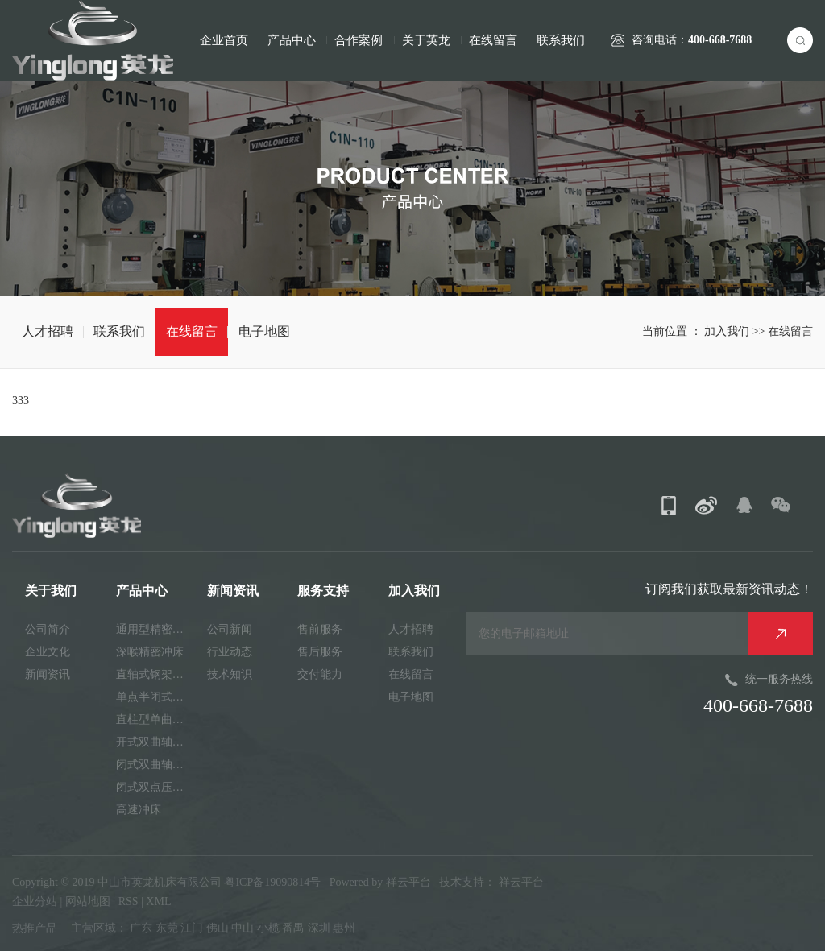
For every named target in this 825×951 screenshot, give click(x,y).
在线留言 (493, 40)
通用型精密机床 (155, 629)
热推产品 (34, 928)
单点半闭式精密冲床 (155, 697)
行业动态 (229, 652)
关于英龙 (426, 40)
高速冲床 (138, 810)
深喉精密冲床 (150, 652)
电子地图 (264, 331)
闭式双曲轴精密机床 (155, 765)
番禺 (293, 928)
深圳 (319, 928)
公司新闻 (229, 629)
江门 (191, 928)
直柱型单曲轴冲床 (155, 719)
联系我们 (561, 40)
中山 (242, 928)
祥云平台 (408, 882)
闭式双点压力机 (155, 787)
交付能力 (319, 674)
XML (158, 901)
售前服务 (319, 629)
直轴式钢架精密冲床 (155, 674)
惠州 (344, 928)
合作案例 (358, 40)
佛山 (217, 928)
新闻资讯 (47, 674)
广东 (141, 928)
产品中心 (291, 40)
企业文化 (47, 652)
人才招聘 (47, 331)
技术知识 (229, 674)
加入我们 (728, 331)
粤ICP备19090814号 (272, 882)
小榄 (268, 928)
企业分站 (34, 901)
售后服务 (319, 652)
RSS (128, 901)
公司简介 (47, 629)
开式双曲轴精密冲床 (155, 742)
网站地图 (89, 901)
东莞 (166, 928)
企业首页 (224, 40)
